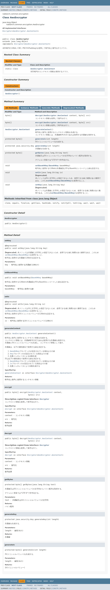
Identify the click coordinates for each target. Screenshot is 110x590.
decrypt (39, 115)
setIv (38, 172)
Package (13, 3)
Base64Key (54, 166)
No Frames (38, 7)
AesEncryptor (11, 94)
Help (52, 3)
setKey (38, 185)
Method (33, 10)
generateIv (40, 139)
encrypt (39, 123)
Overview (5, 3)
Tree (28, 3)
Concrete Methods (51, 108)
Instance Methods (29, 108)
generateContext (43, 129)
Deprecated (37, 3)
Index (45, 3)
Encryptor (7, 31)
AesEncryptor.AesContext (25, 31)
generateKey (41, 146)
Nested (12, 10)
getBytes (39, 153)
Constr (25, 10)
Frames (30, 7)
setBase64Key (41, 166)
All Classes (53, 7)
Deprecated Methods (73, 108)
